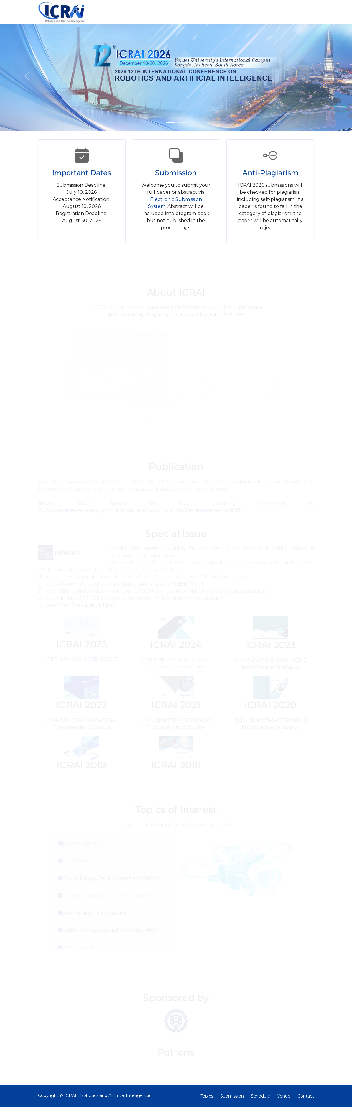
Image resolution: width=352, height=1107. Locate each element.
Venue (283, 1096)
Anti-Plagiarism (270, 172)
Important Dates (81, 172)
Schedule (260, 1096)
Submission (176, 172)
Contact (305, 1096)
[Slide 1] (170, 122)
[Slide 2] (181, 122)
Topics (206, 1096)
